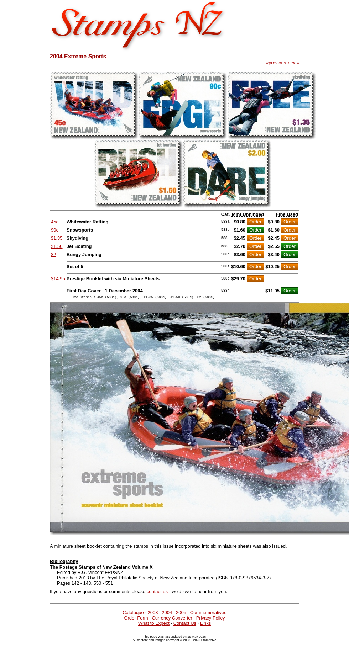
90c (54, 230)
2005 (181, 613)
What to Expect (154, 624)
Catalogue (133, 613)
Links (205, 624)
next (292, 62)
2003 (152, 613)
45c (54, 221)
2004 (167, 613)
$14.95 (58, 278)
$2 (53, 254)
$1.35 (57, 238)
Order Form (136, 619)
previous (277, 62)
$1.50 (57, 246)
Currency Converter (172, 619)
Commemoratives (208, 613)
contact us (157, 592)
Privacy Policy (210, 619)
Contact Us (184, 624)
